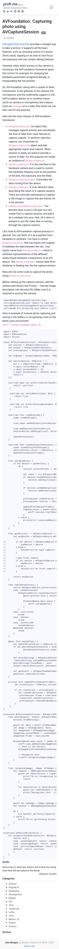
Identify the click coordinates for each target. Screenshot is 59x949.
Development (15, 894)
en (19, 5)
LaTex (12, 912)
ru (22, 5)
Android (13, 884)
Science (13, 926)
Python (12, 922)
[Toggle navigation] (51, 7)
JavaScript (14, 908)
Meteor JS (14, 919)
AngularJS (14, 887)
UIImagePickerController (16, 44)
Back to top (29, 946)
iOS (43, 33)
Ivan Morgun (11, 942)
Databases (14, 891)
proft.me (10, 4)
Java (11, 905)
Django (12, 898)
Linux (11, 915)
